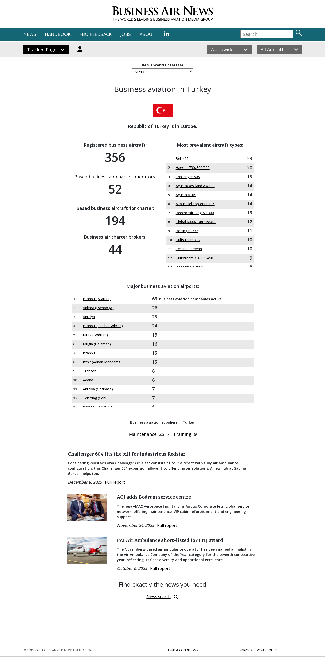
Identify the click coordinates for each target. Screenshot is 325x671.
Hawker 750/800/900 (193, 167)
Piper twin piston (189, 267)
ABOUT (147, 34)
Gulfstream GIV (188, 239)
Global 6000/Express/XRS (196, 221)
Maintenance (143, 434)
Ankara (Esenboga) (98, 307)
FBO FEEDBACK (95, 34)
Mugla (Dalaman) (97, 344)
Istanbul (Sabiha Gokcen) (103, 325)
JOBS (125, 34)
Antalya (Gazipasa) (98, 389)
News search (159, 596)
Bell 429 (182, 158)
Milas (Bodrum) (95, 334)
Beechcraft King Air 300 (195, 212)
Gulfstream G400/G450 (194, 258)
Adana (88, 380)
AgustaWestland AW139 (195, 185)
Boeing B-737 (187, 230)
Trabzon (89, 371)
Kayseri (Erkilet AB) (98, 407)
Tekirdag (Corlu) (96, 398)
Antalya (89, 316)
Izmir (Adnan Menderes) (102, 362)
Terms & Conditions (182, 650)
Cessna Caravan (189, 248)
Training (182, 434)
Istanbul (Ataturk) (97, 298)
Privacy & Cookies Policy (257, 650)
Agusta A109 (186, 194)
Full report (115, 482)
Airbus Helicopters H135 (195, 203)
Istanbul (89, 353)
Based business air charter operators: (115, 177)
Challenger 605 (188, 176)
